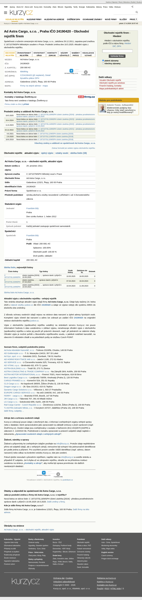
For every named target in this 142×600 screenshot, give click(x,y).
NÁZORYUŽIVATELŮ (64, 54)
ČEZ (60, 542)
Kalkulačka (90, 7)
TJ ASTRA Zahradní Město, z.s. (18, 408)
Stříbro (71, 559)
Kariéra (108, 2)
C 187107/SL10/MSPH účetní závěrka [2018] (55, 139)
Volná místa (38, 552)
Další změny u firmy (56, 502)
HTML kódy (116, 588)
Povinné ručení (9, 564)
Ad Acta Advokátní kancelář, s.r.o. (19, 350)
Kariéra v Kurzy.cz (105, 581)
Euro (39, 549)
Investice (56, 539)
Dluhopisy (56, 545)
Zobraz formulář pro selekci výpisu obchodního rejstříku (73, 148)
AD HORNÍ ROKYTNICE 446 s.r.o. (19, 359)
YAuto (120, 2)
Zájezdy (114, 2)
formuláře (85, 567)
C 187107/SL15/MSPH (12, 281)
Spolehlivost (115, 542)
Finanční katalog (83, 555)
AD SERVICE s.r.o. (12, 362)
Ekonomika (57, 549)
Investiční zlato (62, 559)
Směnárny (32, 549)
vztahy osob (61, 153)
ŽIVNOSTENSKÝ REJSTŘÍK (24, 54)
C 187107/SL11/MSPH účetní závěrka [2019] (55, 136)
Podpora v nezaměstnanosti (38, 565)
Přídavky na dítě (10, 549)
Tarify (75, 7)
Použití (100, 588)
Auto (103, 542)
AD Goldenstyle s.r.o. (13, 353)
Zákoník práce (82, 561)
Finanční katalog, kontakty (110, 86)
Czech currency (107, 555)
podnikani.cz (68, 480)
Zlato (55, 7)
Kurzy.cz (7, 23)
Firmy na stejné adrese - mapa (34, 86)
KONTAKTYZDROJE (52, 54)
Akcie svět (29, 7)
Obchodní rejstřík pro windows (112, 83)
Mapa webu (110, 549)
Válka (111, 7)
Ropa (55, 562)
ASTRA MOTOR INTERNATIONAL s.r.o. (22, 374)
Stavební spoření (42, 545)
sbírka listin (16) (78, 153)
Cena (108, 542)
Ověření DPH (73, 19)
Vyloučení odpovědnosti (64, 581)
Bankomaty (39, 539)
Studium (139, 2)
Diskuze (118, 7)
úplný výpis (47, 153)
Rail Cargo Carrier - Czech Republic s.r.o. (22, 405)
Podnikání (81, 539)
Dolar (43, 549)
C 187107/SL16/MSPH (12, 276)
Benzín (65, 562)
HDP (63, 549)
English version (107, 552)
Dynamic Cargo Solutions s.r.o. (18, 389)
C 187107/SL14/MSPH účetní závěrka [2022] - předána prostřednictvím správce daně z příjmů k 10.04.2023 (55, 125)
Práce (105, 7)
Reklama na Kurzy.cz (106, 578)
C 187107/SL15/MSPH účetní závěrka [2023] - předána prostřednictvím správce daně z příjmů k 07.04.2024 (55, 120)
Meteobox (126, 2)
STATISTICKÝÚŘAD (39, 54)
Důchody (31, 569)
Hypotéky (68, 7)
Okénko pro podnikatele (110, 100)
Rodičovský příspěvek (12, 555)
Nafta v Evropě (58, 564)
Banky (30, 539)
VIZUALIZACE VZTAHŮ (88, 54)
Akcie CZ (19, 7)
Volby (103, 549)
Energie (82, 7)
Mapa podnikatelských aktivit (111, 88)
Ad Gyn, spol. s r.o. (12, 356)
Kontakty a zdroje (33, 463)
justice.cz (34, 320)
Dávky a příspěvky (35, 559)
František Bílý (32, 208)
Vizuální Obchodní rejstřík (110, 80)
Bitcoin (60, 7)
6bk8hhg (24, 71)
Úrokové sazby (33, 542)
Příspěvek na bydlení (11, 552)
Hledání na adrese (54, 19)
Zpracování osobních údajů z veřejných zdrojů (38, 434)
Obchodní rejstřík (17, 23)
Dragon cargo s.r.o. (12, 386)
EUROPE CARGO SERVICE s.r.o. (19, 392)
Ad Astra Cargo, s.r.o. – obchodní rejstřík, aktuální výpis (29, 529)
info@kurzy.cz (62, 443)
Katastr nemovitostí (84, 549)
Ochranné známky (92, 19)
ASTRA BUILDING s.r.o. (15, 368)
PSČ (89, 545)
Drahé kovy (57, 555)
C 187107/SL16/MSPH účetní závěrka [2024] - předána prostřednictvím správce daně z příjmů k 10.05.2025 (55, 115)
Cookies (69, 578)
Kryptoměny (57, 552)
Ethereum (72, 552)
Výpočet (17, 539)
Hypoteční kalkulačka (11, 561)
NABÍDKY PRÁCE (76, 54)
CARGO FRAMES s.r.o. (14, 380)
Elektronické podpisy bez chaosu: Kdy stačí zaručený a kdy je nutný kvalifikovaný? (121, 110)
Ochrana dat (59, 578)
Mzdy (39, 555)
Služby (123, 19)
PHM (60, 562)
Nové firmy (111, 19)
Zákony (99, 7)
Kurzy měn (38, 7)
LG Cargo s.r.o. (11, 402)
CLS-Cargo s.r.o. (11, 383)
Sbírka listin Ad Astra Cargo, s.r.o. (19, 292)
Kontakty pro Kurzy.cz (107, 585)
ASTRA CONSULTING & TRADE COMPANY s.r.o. (26, 371)
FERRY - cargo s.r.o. (13, 396)
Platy (44, 555)
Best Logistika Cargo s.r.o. (16, 377)
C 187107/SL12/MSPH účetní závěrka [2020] (55, 134)
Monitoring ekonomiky (109, 545)
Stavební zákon (82, 564)
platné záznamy (110, 61)
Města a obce (82, 545)
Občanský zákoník (83, 558)
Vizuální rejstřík (14, 19)
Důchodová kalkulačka (12, 545)
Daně (79, 567)
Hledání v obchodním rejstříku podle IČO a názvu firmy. (117, 43)
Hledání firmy (34, 19)
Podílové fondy (66, 545)
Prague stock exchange (109, 559)
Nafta (70, 562)
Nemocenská (33, 562)
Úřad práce (32, 555)
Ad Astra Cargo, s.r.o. (31, 23)
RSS (107, 588)
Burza (55, 542)
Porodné (42, 562)
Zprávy (12, 7)
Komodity (47, 7)
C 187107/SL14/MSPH (12, 286)
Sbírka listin (10, 267)
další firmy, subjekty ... (14, 411)
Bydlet (133, 2)
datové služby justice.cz (22, 305)
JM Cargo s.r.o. (11, 399)
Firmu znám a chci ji (17, 104)
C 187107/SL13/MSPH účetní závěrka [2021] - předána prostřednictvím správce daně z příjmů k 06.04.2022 (55, 130)
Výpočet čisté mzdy (11, 542)
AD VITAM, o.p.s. (12, 365)
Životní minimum (10, 558)
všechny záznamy (111, 63)
